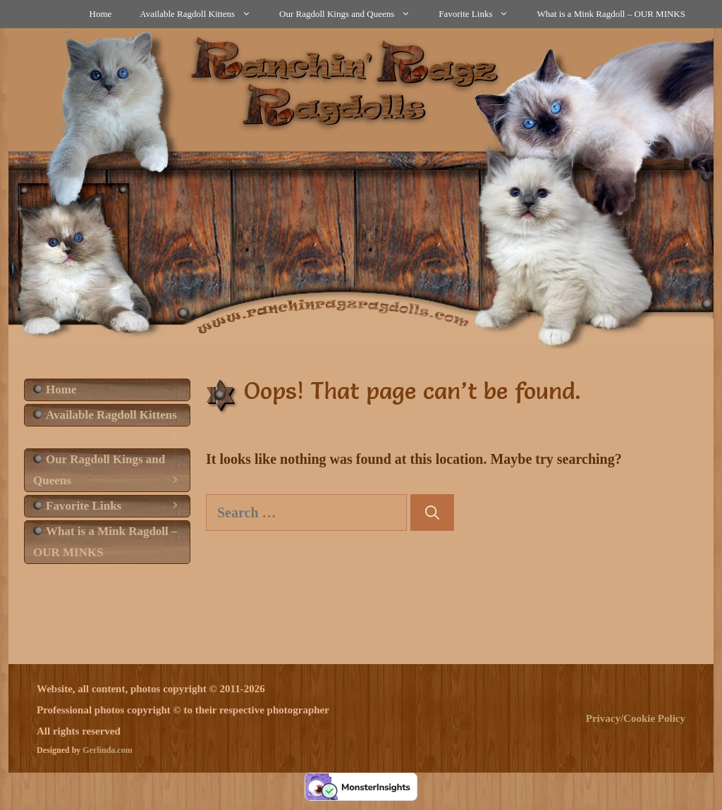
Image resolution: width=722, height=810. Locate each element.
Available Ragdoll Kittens (202, 14)
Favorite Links (480, 14)
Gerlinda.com (107, 750)
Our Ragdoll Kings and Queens (351, 14)
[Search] (432, 512)
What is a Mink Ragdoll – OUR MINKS (611, 13)
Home (101, 13)
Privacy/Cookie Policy (635, 718)
